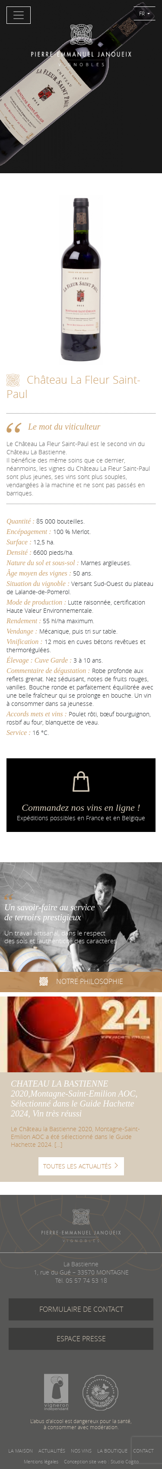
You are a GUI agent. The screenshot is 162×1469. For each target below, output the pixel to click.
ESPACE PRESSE (81, 1338)
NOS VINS (81, 1450)
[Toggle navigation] (18, 15)
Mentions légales (41, 1461)
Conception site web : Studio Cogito (101, 1461)
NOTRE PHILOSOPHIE (81, 982)
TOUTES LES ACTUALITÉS (81, 1166)
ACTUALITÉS (51, 1450)
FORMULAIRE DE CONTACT (81, 1309)
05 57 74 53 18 (86, 1280)
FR (142, 13)
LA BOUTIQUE (112, 1450)
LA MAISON (20, 1450)
